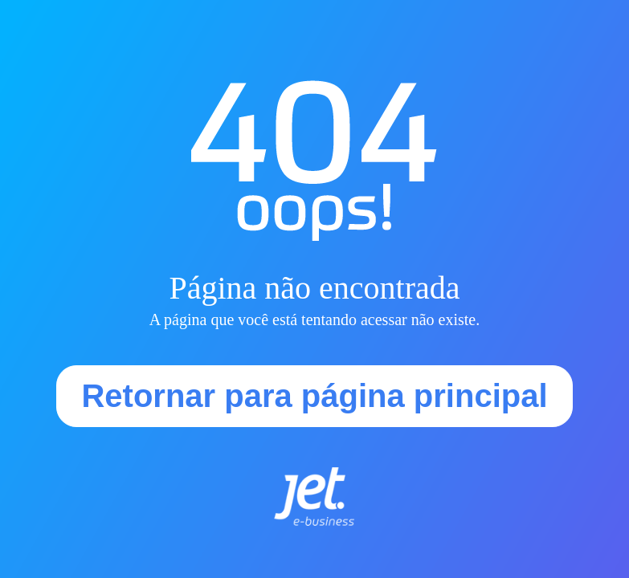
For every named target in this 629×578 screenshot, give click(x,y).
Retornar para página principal (314, 395)
